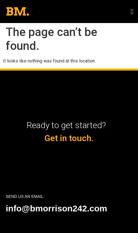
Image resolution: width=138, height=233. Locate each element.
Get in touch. (69, 138)
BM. (17, 11)
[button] (132, 11)
